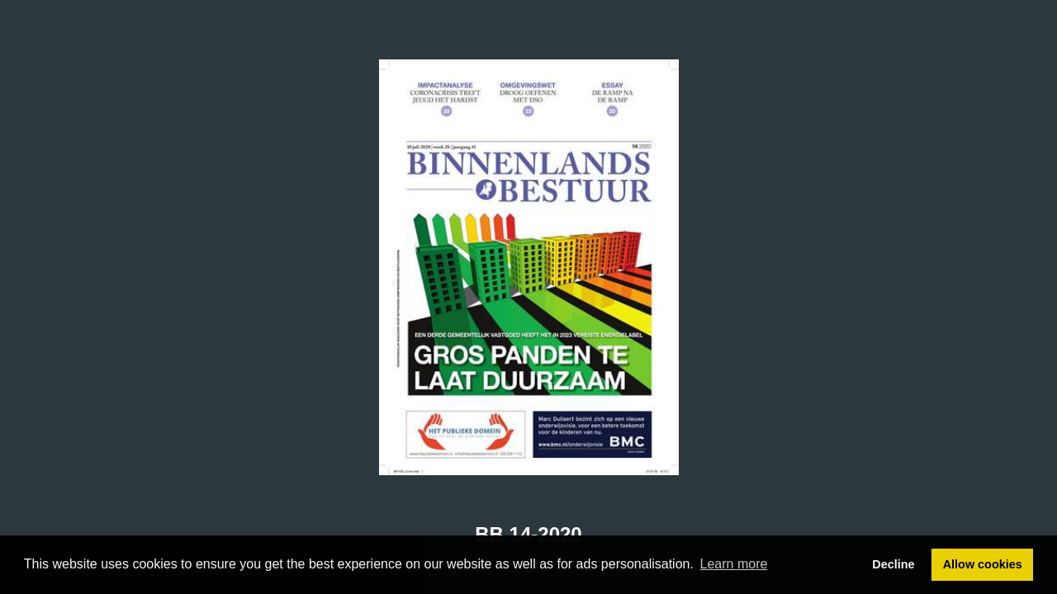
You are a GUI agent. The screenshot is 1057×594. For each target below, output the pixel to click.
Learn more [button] (734, 564)
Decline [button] (893, 564)
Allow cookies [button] (982, 564)
